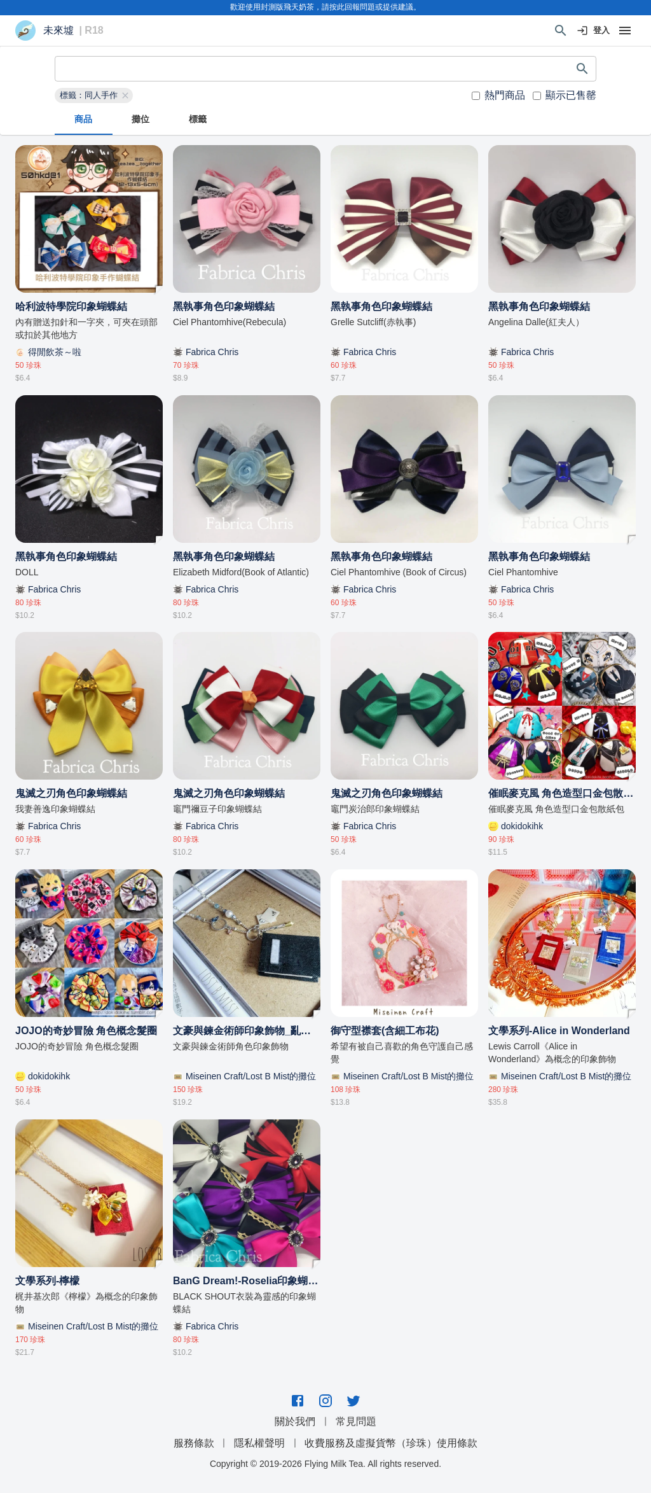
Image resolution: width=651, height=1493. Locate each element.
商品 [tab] (83, 119)
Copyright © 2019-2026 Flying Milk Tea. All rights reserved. (325, 1464)
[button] (94, 95)
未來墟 (58, 30)
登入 (593, 31)
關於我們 (295, 1421)
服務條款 (194, 1443)
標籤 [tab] (197, 119)
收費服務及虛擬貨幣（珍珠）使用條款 (391, 1443)
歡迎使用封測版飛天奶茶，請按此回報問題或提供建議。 (325, 7)
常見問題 (356, 1421)
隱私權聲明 (259, 1443)
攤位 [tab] (140, 119)
